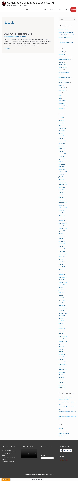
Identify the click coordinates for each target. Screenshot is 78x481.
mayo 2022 (61, 161)
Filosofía (61, 62)
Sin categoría (15, 36)
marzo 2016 (62, 297)
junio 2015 (61, 321)
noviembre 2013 (63, 364)
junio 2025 (61, 120)
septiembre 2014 (63, 341)
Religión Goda (62, 90)
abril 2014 (61, 351)
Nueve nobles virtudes (64, 77)
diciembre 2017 (62, 249)
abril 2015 (61, 326)
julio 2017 (61, 259)
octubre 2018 (62, 225)
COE (27, 10)
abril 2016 (61, 295)
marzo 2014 (62, 354)
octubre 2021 (62, 169)
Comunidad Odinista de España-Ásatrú (30, 2)
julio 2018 (61, 233)
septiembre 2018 (63, 228)
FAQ (45, 10)
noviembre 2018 (63, 223)
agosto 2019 (62, 210)
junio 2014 (61, 346)
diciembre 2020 (62, 182)
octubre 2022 (62, 156)
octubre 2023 (62, 143)
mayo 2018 (61, 236)
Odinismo (61, 80)
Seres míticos (62, 100)
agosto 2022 (62, 159)
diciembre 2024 (62, 128)
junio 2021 (61, 179)
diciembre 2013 (62, 362)
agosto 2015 (62, 315)
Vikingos (61, 108)
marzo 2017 (62, 267)
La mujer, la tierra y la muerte (66, 32)
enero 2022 (61, 166)
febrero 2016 (62, 300)
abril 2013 (61, 382)
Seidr (60, 98)
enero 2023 (61, 151)
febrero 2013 (62, 387)
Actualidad (61, 52)
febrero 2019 (62, 215)
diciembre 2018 (62, 220)
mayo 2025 (61, 123)
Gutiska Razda (62, 67)
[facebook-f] (61, 450)
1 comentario (7, 36)
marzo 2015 (62, 328)
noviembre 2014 (63, 336)
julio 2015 (61, 318)
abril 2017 (61, 264)
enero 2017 (61, 272)
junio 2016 (61, 290)
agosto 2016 (62, 285)
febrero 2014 (62, 357)
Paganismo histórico (64, 82)
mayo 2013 (61, 380)
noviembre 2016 (63, 277)
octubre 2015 (62, 310)
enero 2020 (61, 197)
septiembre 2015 (63, 313)
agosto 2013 (62, 372)
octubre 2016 (62, 279)
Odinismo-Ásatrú (36, 10)
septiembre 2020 (63, 184)
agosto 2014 (62, 344)
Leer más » (7, 48)
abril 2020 (61, 192)
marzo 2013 (62, 385)
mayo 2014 (61, 349)
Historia (60, 69)
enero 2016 (61, 303)
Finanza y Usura (62, 64)
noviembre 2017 (63, 251)
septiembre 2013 (63, 369)
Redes (66, 10)
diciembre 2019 (62, 200)
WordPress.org (62, 436)
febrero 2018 (62, 243)
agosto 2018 (62, 231)
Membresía (52, 10)
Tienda (60, 10)
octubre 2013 (62, 367)
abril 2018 (61, 238)
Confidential (62, 402)
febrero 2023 (62, 148)
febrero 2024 (62, 136)
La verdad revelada (63, 30)
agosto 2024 (62, 130)
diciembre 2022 (62, 154)
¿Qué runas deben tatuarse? (18, 34)
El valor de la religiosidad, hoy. (66, 42)
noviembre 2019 (63, 202)
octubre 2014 (62, 339)
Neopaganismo (62, 75)
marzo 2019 (62, 213)
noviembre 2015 (63, 308)
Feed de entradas (63, 431)
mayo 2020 (61, 189)
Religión (60, 85)
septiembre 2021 (63, 172)
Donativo (43, 455)
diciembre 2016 (62, 274)
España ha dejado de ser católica (67, 35)
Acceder (61, 428)
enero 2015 (61, 333)
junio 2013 (61, 377)
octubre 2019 (62, 205)
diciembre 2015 (62, 305)
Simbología (61, 103)
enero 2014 (61, 359)
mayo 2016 (61, 292)
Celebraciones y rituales (65, 57)
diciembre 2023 (62, 141)
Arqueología (62, 54)
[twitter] (64, 450)
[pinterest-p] (70, 450)
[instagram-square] (67, 450)
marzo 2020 (62, 195)
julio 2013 (61, 374)
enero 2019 (61, 218)
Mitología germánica (64, 72)
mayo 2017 (61, 261)
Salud (60, 95)
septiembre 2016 (63, 282)
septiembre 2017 (63, 254)
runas (60, 93)
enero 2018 (61, 246)
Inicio (22, 10)
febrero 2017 (62, 269)
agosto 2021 (62, 174)
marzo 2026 (62, 118)
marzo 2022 (62, 164)
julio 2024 (61, 133)
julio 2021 (61, 177)
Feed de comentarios (64, 433)
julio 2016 (61, 287)
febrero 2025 (62, 125)
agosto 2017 (62, 256)
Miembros (73, 9)
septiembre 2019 (63, 207)
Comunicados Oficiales (64, 59)
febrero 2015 (62, 331)
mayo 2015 (61, 323)
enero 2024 (61, 138)
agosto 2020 (62, 187)
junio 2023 (61, 146)
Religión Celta (62, 88)
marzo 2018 (62, 241)
